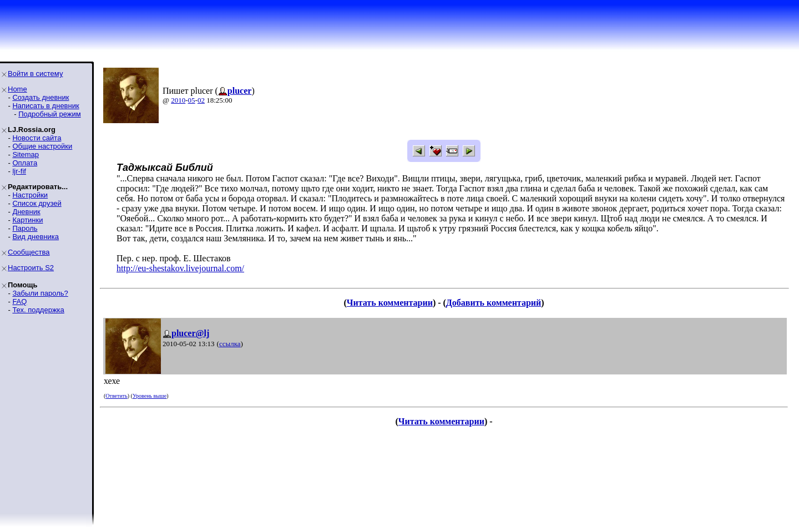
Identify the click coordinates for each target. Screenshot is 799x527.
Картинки (27, 220)
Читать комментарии (390, 302)
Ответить (116, 396)
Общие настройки (42, 146)
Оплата (24, 163)
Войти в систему (35, 73)
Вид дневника (35, 236)
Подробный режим (49, 114)
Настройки (30, 195)
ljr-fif (19, 171)
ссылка (230, 343)
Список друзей (36, 203)
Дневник (26, 211)
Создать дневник (40, 97)
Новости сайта (36, 138)
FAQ (19, 301)
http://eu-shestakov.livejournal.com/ (180, 268)
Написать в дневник (45, 106)
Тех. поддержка (38, 310)
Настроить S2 (31, 268)
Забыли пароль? (40, 293)
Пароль (24, 228)
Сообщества (29, 252)
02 (201, 100)
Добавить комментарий (493, 302)
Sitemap (25, 154)
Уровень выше (149, 396)
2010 (178, 100)
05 (191, 100)
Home (17, 89)
